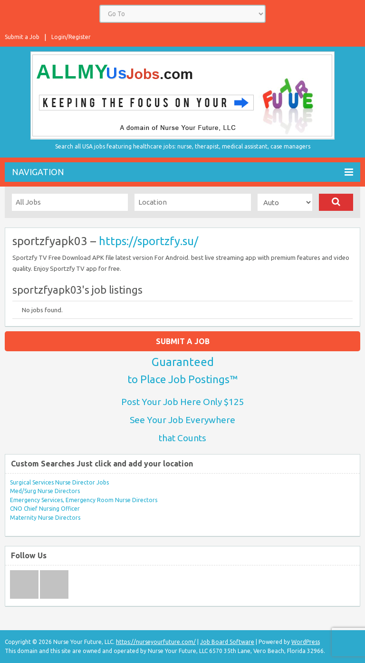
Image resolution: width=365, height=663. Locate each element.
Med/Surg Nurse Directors (45, 491)
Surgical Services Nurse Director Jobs (59, 482)
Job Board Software (227, 642)
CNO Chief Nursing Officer (45, 508)
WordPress (305, 642)
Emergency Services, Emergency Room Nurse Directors (83, 500)
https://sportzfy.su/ (148, 241)
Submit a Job (22, 37)
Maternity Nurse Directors (45, 518)
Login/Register (71, 37)
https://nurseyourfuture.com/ (156, 642)
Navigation (182, 172)
